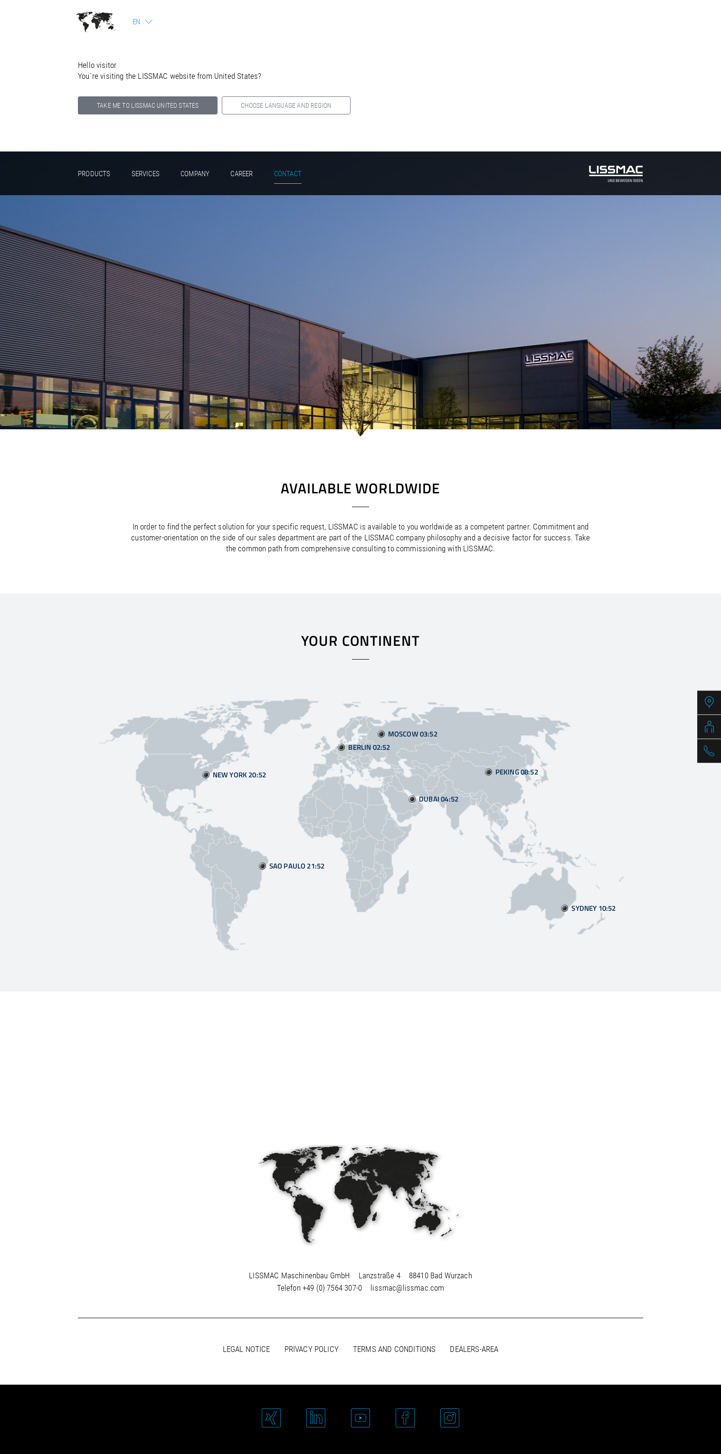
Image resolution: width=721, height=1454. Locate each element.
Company (194, 174)
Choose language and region (286, 105)
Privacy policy (312, 1349)
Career (241, 174)
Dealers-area (474, 1349)
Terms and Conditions (394, 1349)
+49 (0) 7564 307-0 (332, 1288)
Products (94, 174)
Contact (288, 174)
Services (146, 174)
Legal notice (246, 1349)
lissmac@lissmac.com (407, 1288)
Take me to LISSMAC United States (148, 105)
